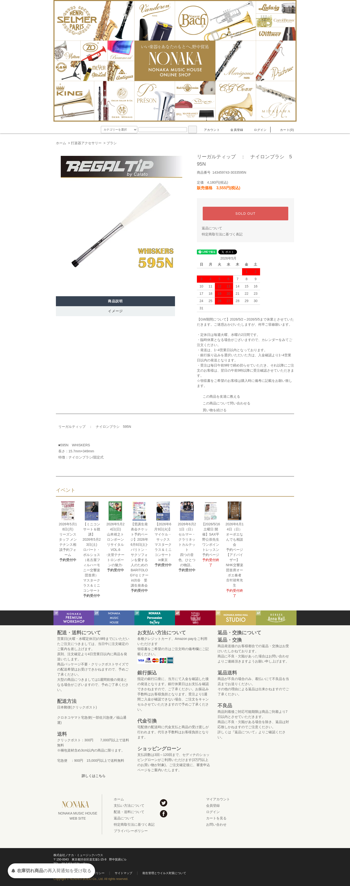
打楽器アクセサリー (86, 143)
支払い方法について (129, 805)
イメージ (115, 311)
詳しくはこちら (93, 776)
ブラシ (111, 143)
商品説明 (115, 301)
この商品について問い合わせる (223, 403)
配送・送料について (129, 812)
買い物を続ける (212, 410)
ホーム (61, 143)
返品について (212, 228)
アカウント (209, 130)
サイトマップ (123, 873)
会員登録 (234, 130)
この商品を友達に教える (218, 396)
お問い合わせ (216, 824)
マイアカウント (218, 799)
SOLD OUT (246, 213)
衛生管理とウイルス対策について (164, 873)
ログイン (257, 130)
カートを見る (216, 818)
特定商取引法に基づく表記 (222, 234)
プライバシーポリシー (131, 831)
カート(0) (284, 130)
